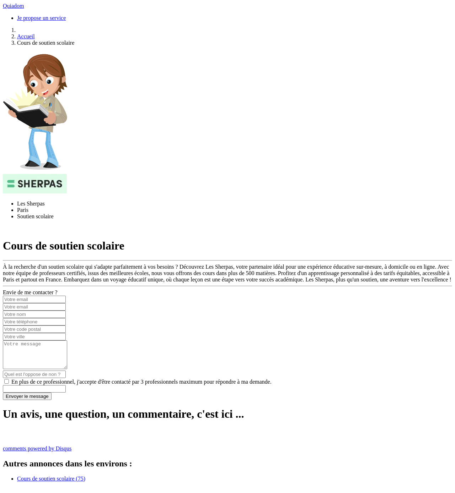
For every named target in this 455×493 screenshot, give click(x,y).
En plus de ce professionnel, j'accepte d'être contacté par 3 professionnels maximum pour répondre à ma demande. (141, 387)
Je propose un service (41, 18)
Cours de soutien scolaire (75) (51, 484)
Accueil (26, 36)
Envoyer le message (27, 401)
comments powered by (37, 454)
